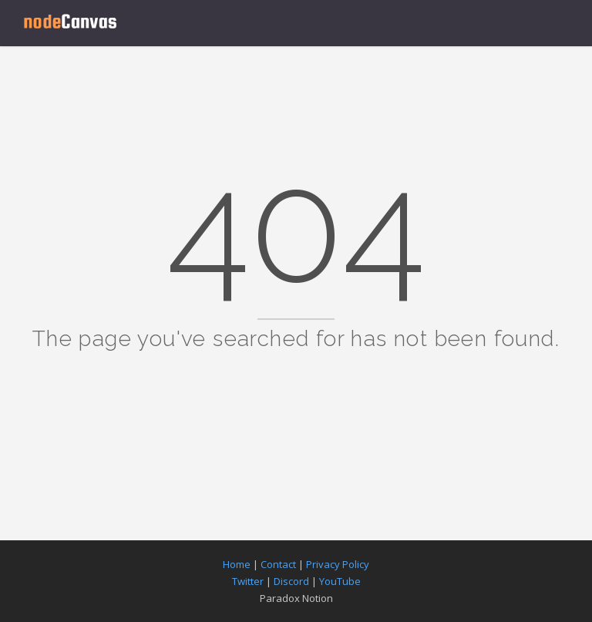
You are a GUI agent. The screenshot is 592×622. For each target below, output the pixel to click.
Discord (291, 581)
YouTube (340, 581)
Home (237, 564)
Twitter (248, 581)
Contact (278, 564)
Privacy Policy (337, 564)
